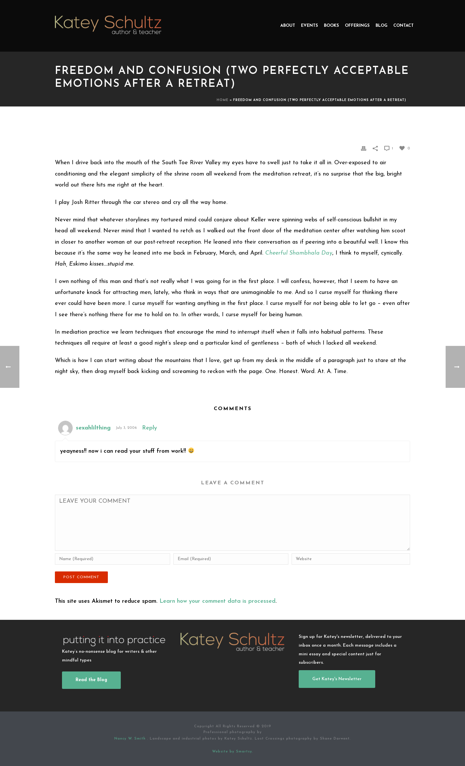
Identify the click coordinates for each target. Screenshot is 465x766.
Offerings (357, 26)
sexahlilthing (93, 428)
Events (309, 26)
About (287, 26)
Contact (403, 26)
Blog (382, 26)
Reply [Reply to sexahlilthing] (149, 428)
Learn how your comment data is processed (217, 601)
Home (222, 100)
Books (331, 26)
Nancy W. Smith (130, 739)
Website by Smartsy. (232, 751)
